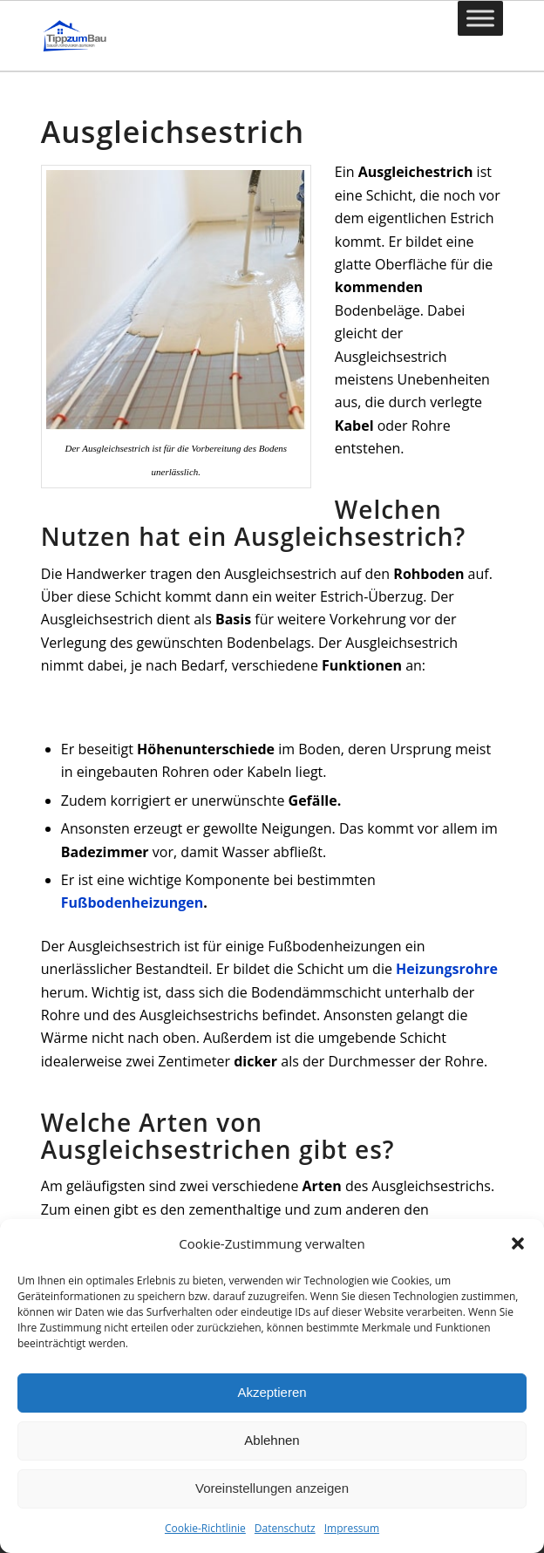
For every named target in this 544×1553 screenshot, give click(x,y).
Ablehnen (271, 1440)
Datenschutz (285, 1528)
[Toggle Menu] (480, 18)
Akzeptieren (271, 1392)
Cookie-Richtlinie (205, 1528)
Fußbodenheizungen (132, 902)
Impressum (351, 1528)
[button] (518, 1243)
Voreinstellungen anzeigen (272, 1488)
